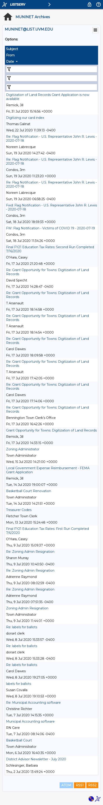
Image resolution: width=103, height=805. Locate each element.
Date (10, 62)
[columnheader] (51, 49)
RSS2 (92, 785)
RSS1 (80, 785)
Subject (12, 49)
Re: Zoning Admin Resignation (30, 552)
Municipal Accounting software (30, 721)
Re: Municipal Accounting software (33, 703)
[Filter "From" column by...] (51, 78)
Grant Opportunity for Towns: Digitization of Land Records (51, 430)
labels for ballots (18, 684)
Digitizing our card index (25, 118)
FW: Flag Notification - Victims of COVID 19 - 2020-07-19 (50, 228)
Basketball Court (19, 740)
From (10, 55)
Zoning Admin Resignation (27, 608)
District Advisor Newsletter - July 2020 (36, 759)
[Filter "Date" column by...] (51, 87)
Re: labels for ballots (21, 627)
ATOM (66, 785)
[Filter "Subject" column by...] (51, 69)
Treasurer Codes (18, 510)
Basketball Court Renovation (28, 491)
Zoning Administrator (22, 449)
